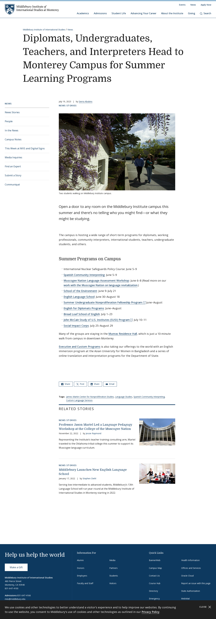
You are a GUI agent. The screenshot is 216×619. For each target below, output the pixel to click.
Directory (153, 590)
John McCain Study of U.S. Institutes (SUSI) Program (97, 320)
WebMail (185, 598)
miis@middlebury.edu (15, 599)
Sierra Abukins (85, 101)
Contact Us (154, 575)
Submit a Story (13, 175)
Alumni (80, 560)
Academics (83, 13)
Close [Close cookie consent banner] (205, 607)
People (9, 121)
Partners (113, 568)
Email (110, 384)
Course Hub (154, 583)
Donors (80, 568)
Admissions (100, 13)
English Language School (79, 296)
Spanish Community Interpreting (84, 275)
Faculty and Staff (85, 583)
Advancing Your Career (143, 13)
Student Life (119, 13)
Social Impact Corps (76, 325)
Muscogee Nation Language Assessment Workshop (96, 280)
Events (182, 4)
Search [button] (205, 13)
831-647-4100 (11, 588)
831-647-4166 (24, 595)
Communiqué (12, 184)
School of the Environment (80, 291)
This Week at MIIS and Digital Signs (25, 148)
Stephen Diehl (89, 478)
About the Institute (172, 13)
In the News (11, 130)
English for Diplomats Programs (84, 308)
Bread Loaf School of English (82, 314)
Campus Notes (13, 139)
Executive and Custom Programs (79, 346)
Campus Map (155, 568)
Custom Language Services (79, 400)
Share (65, 384)
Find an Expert (13, 166)
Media (112, 560)
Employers (82, 575)
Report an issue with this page (195, 583)
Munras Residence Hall (122, 333)
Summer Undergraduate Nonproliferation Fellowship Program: (103, 302)
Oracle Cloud (187, 575)
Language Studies (123, 396)
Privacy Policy (150, 612)
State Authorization (190, 590)
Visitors (112, 583)
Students (113, 575)
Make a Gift (16, 567)
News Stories (12, 112)
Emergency (154, 598)
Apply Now (206, 4)
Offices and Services (191, 568)
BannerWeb (154, 560)
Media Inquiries (13, 157)
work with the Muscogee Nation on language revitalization (100, 285)
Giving (191, 13)
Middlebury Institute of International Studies (44, 29)
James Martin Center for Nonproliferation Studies (90, 396)
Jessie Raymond (93, 433)
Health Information (190, 560)
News (193, 4)
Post (80, 384)
